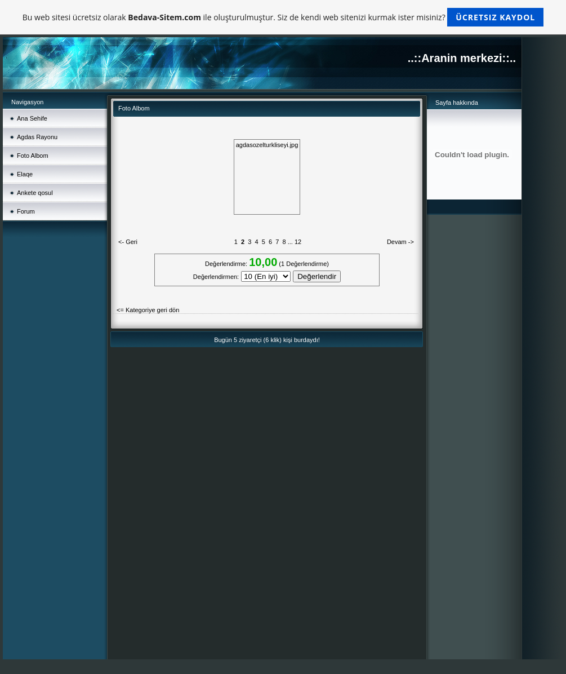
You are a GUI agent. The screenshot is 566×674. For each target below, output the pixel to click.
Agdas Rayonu (37, 137)
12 (298, 241)
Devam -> (400, 241)
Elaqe (25, 174)
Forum (26, 211)
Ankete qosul (35, 192)
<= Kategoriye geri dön (148, 310)
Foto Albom (32, 155)
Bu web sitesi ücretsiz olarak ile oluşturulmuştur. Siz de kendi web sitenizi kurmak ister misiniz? (283, 17)
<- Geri (127, 241)
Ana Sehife (32, 118)
